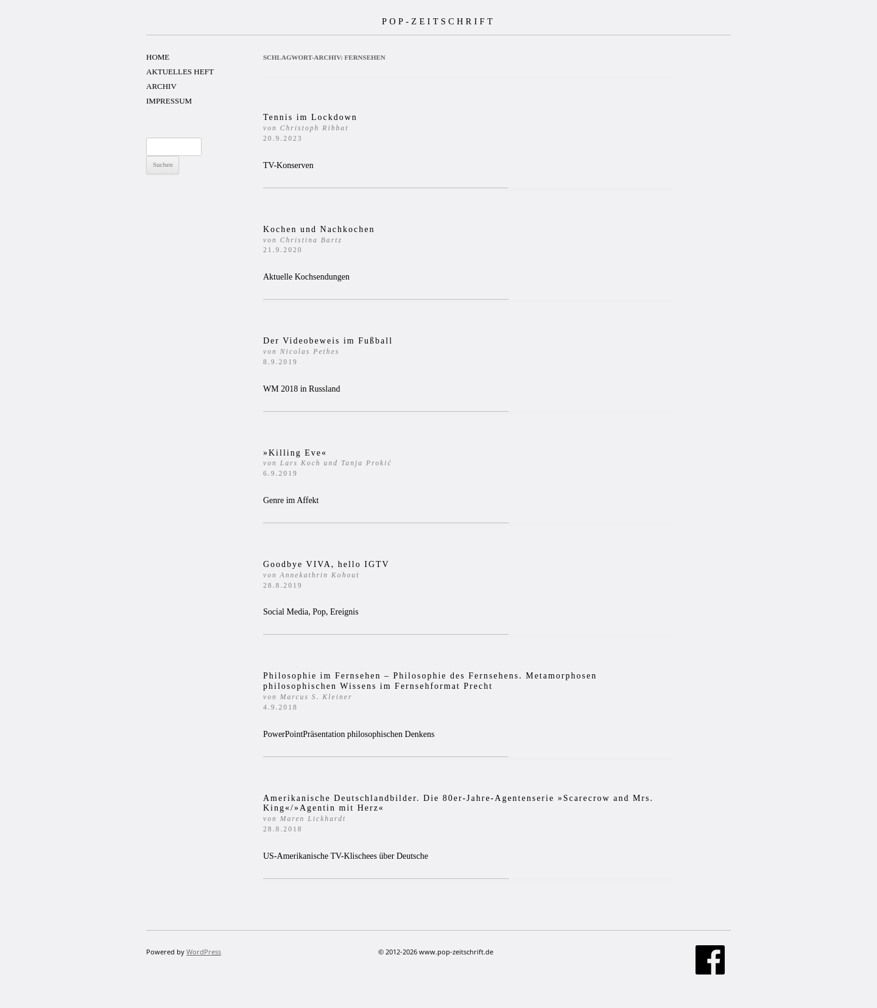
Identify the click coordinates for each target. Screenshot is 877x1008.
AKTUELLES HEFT (180, 71)
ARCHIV (161, 86)
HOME (157, 57)
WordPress (203, 951)
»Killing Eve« (327, 463)
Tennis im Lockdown (310, 128)
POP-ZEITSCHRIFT (438, 21)
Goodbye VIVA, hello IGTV (326, 575)
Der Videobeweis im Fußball (328, 351)
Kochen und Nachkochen (319, 240)
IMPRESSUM (169, 100)
